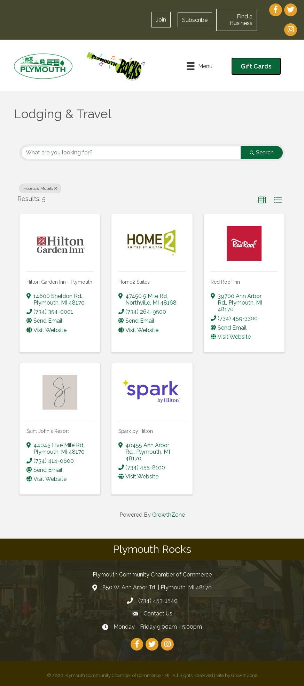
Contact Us (157, 613)
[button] (195, 20)
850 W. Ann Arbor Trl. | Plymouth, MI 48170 (157, 587)
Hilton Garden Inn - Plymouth (59, 282)
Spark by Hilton (135, 431)
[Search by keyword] (131, 152)
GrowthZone (168, 514)
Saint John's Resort (47, 431)
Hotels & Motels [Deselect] (40, 188)
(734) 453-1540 (158, 600)
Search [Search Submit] (262, 152)
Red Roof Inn (225, 282)
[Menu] (199, 66)
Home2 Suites (134, 282)
